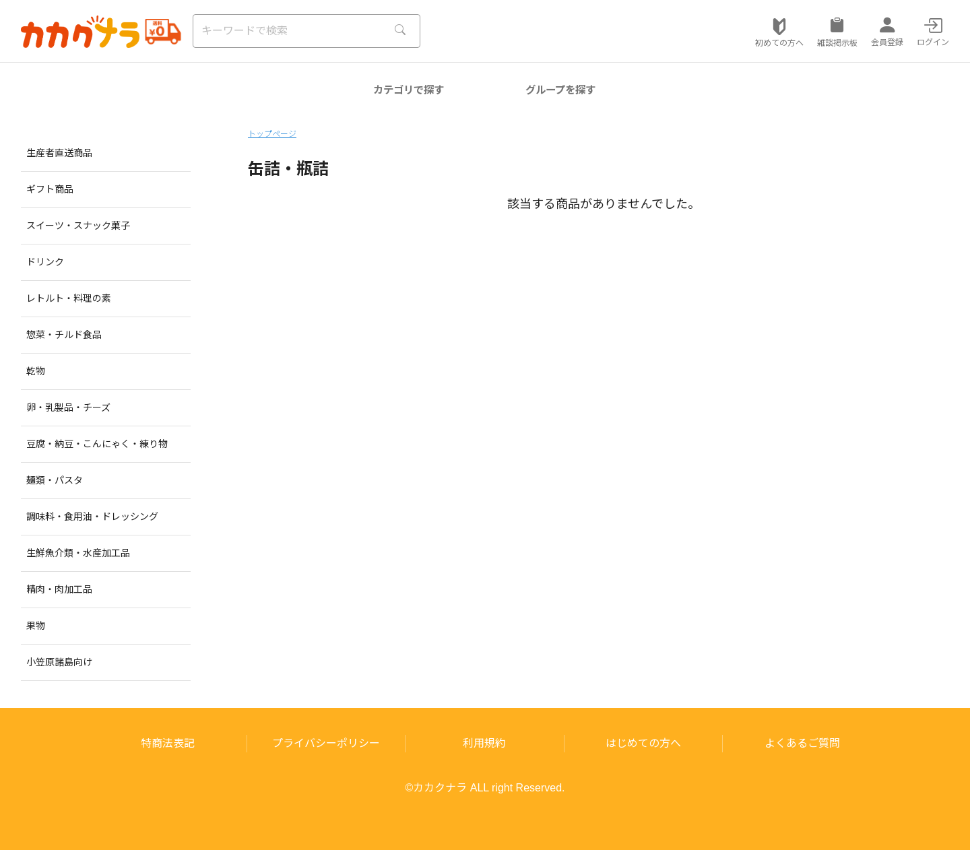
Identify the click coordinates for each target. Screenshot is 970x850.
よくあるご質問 (802, 743)
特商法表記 (168, 743)
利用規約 (484, 743)
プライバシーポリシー (326, 743)
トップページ (272, 134)
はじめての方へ (643, 743)
